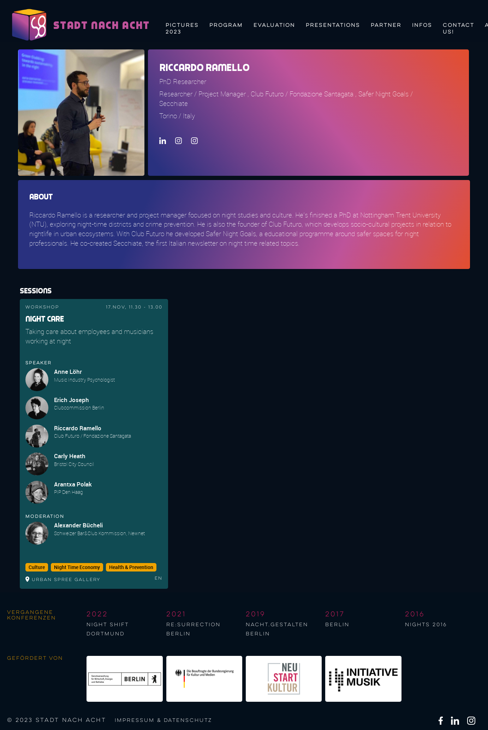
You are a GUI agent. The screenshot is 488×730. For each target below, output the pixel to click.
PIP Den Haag (68, 492)
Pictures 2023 (182, 27)
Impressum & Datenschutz (163, 720)
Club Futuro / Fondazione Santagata (92, 435)
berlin (337, 625)
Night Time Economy (77, 567)
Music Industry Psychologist (84, 379)
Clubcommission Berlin (79, 407)
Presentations (333, 25)
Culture (37, 567)
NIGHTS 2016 (426, 625)
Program (226, 25)
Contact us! (458, 27)
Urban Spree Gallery (66, 580)
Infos (422, 25)
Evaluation (274, 25)
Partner (386, 25)
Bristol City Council (74, 464)
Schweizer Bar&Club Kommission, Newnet (99, 533)
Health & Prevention (131, 567)
